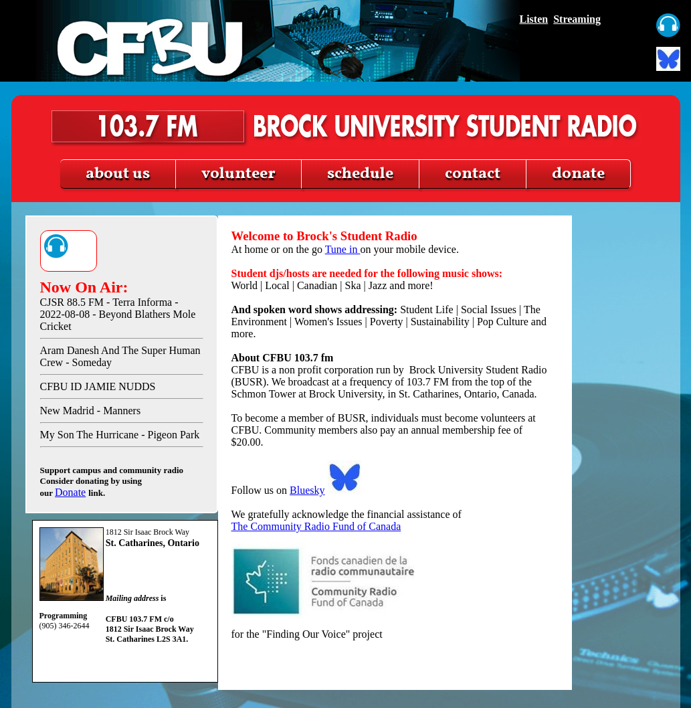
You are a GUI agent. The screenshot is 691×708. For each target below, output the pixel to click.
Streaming (577, 19)
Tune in (343, 249)
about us (118, 174)
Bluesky (307, 490)
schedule (360, 174)
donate (578, 174)
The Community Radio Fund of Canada (316, 526)
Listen (534, 19)
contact (472, 174)
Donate (70, 492)
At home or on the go (395, 242)
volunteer (238, 174)
